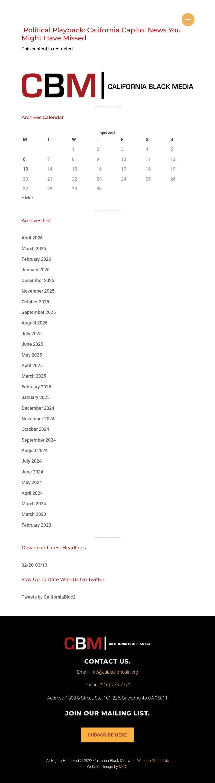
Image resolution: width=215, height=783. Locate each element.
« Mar (27, 197)
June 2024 (32, 471)
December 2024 (38, 408)
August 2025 (35, 322)
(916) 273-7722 (114, 684)
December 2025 (38, 280)
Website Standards (153, 761)
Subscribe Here (107, 735)
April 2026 (32, 237)
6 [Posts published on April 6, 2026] (24, 159)
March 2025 (34, 376)
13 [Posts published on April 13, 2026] (25, 169)
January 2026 (36, 269)
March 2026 (34, 248)
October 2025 (35, 301)
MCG (123, 767)
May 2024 (32, 482)
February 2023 (36, 525)
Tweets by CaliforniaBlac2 (49, 597)
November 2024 (38, 418)
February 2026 (36, 259)
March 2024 (34, 503)
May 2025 (32, 355)
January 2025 (36, 397)
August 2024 (35, 450)
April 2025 (32, 365)
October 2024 (35, 429)
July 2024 (32, 461)
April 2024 (32, 493)
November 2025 (38, 291)
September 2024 (39, 440)
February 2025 (36, 386)
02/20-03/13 (34, 565)
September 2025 (39, 312)
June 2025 (32, 344)
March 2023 (34, 514)
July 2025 (32, 333)
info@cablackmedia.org (114, 672)
